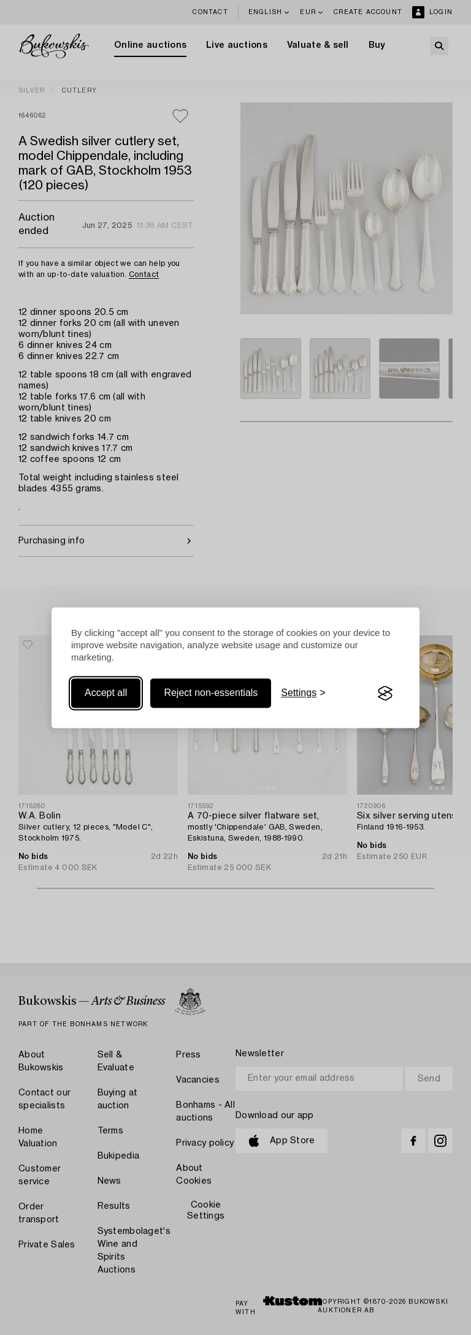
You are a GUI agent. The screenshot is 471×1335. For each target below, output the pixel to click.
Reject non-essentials (211, 693)
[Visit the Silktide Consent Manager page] (385, 693)
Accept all (106, 693)
